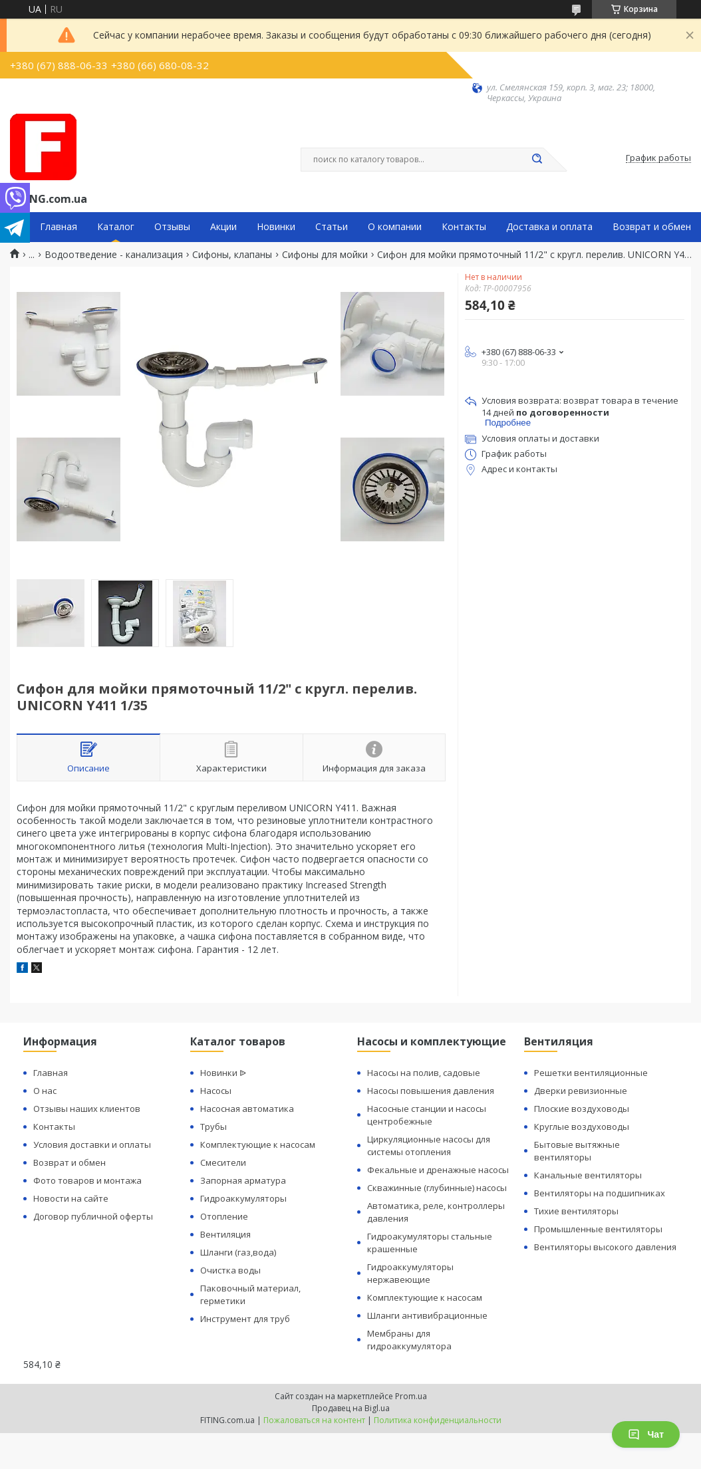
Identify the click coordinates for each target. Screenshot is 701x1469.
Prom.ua (411, 1396)
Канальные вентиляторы (588, 1175)
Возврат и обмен (652, 226)
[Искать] (536, 160)
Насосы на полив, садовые (423, 1073)
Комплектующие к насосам (257, 1144)
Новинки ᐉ (223, 1073)
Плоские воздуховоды (581, 1109)
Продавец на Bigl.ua (351, 1408)
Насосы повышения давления (430, 1091)
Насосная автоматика (247, 1109)
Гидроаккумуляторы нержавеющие (410, 1273)
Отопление (224, 1216)
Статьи (331, 226)
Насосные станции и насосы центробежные (426, 1115)
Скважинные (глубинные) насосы (437, 1188)
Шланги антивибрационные (427, 1315)
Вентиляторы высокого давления (605, 1247)
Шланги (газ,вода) (238, 1252)
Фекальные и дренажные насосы (438, 1170)
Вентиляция (225, 1234)
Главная (58, 226)
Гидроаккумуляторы (243, 1198)
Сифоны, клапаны (232, 255)
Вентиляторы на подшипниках (599, 1193)
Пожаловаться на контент (314, 1420)
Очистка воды (230, 1270)
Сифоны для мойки (325, 255)
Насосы (215, 1091)
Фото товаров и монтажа (87, 1180)
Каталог (115, 226)
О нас (45, 1091)
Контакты (464, 226)
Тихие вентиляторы (576, 1211)
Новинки (276, 226)
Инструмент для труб (245, 1319)
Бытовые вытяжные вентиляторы (577, 1150)
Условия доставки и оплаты (92, 1144)
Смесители (223, 1162)
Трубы (213, 1127)
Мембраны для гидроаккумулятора (409, 1339)
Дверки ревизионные (580, 1091)
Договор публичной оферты (93, 1216)
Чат (646, 1434)
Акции (223, 226)
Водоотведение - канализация (114, 255)
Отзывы (172, 226)
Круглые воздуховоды (581, 1127)
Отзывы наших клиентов (86, 1109)
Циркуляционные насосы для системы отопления (428, 1145)
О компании (395, 226)
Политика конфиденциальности (437, 1420)
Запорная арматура (243, 1180)
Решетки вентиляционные (591, 1073)
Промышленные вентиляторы (598, 1229)
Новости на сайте (70, 1198)
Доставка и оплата (549, 226)
